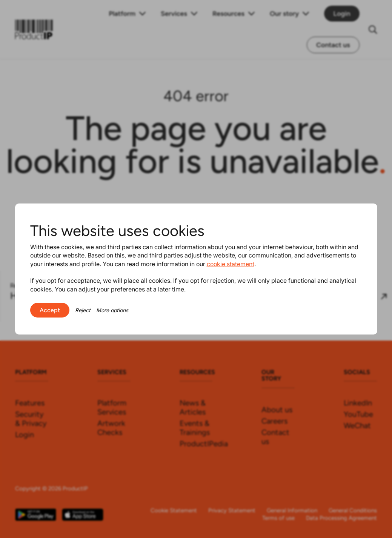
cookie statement (230, 264)
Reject (83, 310)
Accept (50, 310)
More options (112, 310)
